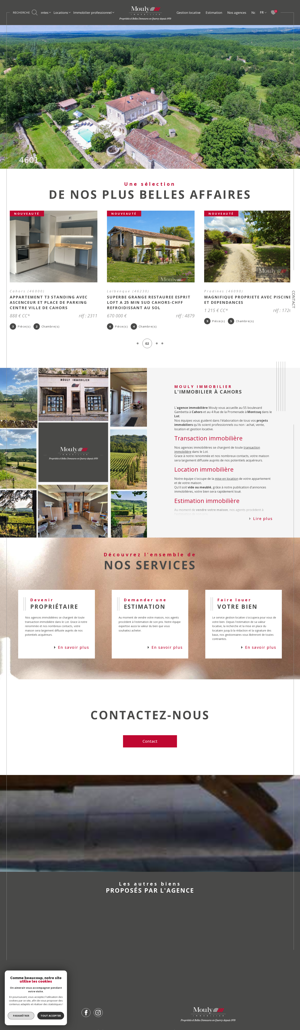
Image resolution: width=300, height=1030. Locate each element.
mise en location (226, 482)
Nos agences (236, 12)
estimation (183, 518)
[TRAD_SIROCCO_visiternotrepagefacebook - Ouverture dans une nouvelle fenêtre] (86, 1016)
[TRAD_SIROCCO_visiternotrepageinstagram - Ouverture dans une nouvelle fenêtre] (98, 1016)
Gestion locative (189, 12)
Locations (61, 12)
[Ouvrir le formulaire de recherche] (25, 12)
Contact (293, 299)
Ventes (43, 12)
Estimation (214, 12)
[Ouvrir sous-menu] (50, 12)
